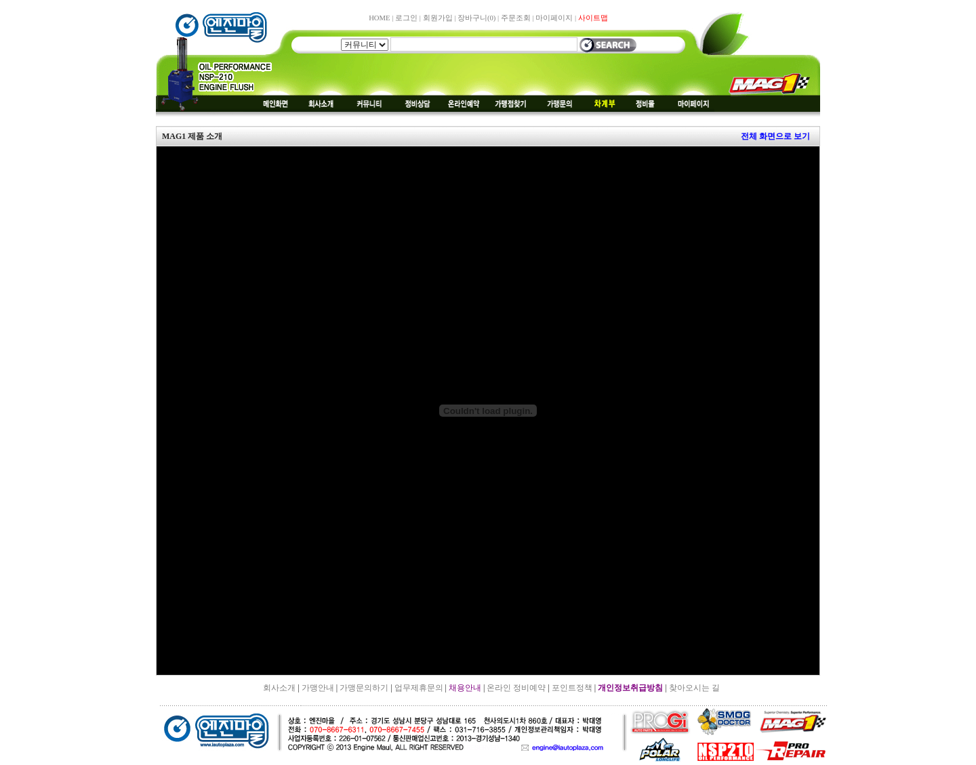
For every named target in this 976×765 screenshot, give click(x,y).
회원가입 (438, 18)
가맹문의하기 (364, 687)
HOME (379, 18)
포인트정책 (572, 687)
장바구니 (476, 18)
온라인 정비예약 (516, 687)
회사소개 (279, 687)
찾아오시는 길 (694, 687)
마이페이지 (554, 18)
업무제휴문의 (418, 687)
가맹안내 (318, 687)
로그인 (406, 18)
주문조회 (516, 18)
